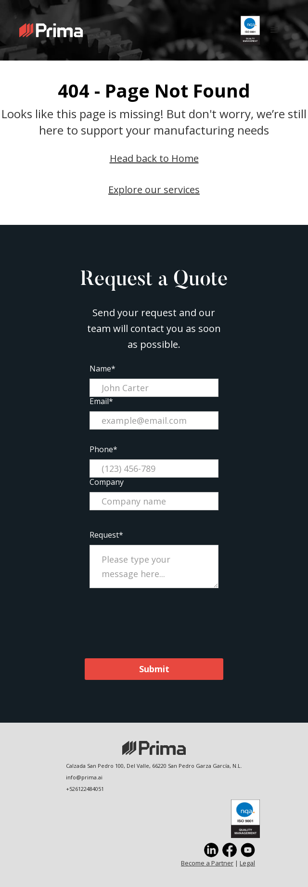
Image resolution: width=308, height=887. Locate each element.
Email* (101, 401)
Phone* (103, 449)
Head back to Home (154, 158)
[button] (274, 30)
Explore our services (154, 189)
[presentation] (154, 621)
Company (107, 482)
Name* (103, 368)
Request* (106, 534)
